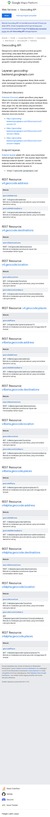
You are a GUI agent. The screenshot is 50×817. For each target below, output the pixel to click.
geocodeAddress (10, 196)
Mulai (7, 16)
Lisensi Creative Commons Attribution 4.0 (24, 668)
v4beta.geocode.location (18, 424)
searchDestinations (12, 243)
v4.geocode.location (15, 264)
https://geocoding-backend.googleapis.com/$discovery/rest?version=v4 (24, 121)
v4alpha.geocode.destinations (21, 552)
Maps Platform (25, 2)
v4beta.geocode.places (17, 471)
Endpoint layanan (9, 155)
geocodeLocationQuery (13, 290)
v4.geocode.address (15, 183)
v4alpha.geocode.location (18, 587)
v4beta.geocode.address (18, 342)
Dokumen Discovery (10, 97)
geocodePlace (9, 320)
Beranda (4, 38)
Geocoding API (28, 9)
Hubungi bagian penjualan (26, 16)
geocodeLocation (10, 277)
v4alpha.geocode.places (17, 636)
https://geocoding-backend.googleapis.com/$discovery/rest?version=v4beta (24, 131)
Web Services (9, 9)
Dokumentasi (41, 38)
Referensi (33, 41)
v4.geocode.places (34, 308)
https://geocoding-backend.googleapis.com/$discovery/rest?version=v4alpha (24, 141)
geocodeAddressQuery (12, 208)
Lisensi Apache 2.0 (34, 671)
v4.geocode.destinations (18, 230)
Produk (13, 38)
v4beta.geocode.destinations (20, 389)
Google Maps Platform (26, 38)
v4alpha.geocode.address (18, 505)
